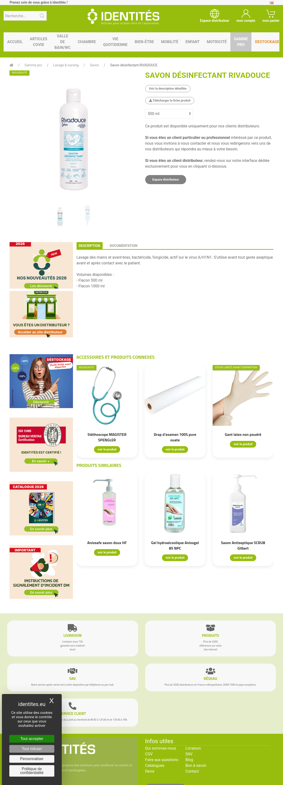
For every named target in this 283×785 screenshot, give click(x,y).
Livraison (193, 748)
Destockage (267, 42)
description (89, 246)
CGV (149, 754)
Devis (150, 771)
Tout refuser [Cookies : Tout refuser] (32, 749)
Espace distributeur (165, 179)
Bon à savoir (195, 765)
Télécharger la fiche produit (170, 100)
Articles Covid (38, 42)
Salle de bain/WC (63, 42)
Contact (192, 771)
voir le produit (106, 449)
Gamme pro (241, 42)
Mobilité (169, 42)
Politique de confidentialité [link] (32, 771)
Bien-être (144, 42)
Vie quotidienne (115, 42)
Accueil (14, 42)
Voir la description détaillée (168, 88)
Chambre (87, 42)
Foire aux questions (161, 759)
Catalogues (155, 765)
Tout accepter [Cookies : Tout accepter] (31, 739)
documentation (124, 246)
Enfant (192, 42)
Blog (189, 759)
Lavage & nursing (66, 65)
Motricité (217, 42)
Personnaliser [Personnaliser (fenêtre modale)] (32, 759)
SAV (188, 754)
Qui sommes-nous (160, 748)
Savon (94, 65)
